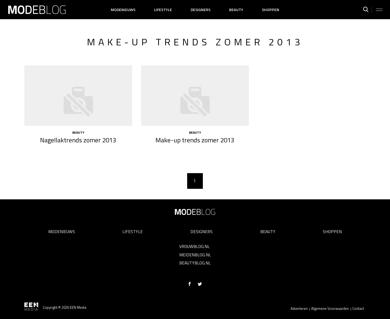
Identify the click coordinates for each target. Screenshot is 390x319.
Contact (358, 308)
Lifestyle (163, 10)
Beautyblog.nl (195, 263)
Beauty (236, 10)
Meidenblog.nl (195, 254)
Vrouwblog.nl (194, 246)
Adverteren (299, 308)
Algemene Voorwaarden (330, 308)
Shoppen (270, 10)
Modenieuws (123, 10)
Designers (200, 10)
